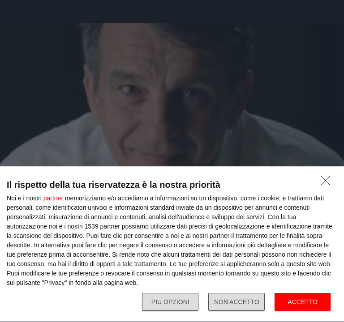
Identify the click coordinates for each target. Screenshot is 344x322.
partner (53, 198)
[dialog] (172, 244)
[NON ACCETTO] (328, 183)
